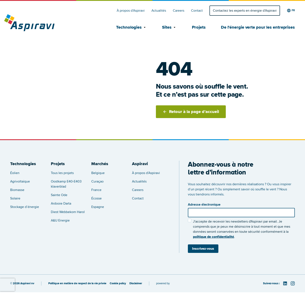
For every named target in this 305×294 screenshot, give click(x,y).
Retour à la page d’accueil (191, 111)
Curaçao (97, 181)
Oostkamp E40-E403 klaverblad (66, 184)
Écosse (96, 198)
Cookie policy (118, 283)
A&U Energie (60, 220)
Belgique (98, 173)
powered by (163, 283)
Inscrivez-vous (203, 249)
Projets (199, 27)
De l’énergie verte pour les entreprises (258, 27)
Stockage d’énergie (24, 207)
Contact (197, 10)
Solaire (15, 198)
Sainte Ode (59, 195)
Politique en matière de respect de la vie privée (77, 283)
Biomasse (17, 190)
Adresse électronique (204, 204)
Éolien (14, 173)
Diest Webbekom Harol (68, 212)
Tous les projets (62, 173)
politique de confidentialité (213, 237)
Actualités (158, 10)
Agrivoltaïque (20, 181)
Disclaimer (135, 283)
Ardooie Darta (61, 203)
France (96, 190)
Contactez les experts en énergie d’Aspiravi (245, 10)
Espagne (97, 207)
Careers (178, 10)
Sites (169, 27)
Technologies (131, 27)
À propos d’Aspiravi (131, 10)
